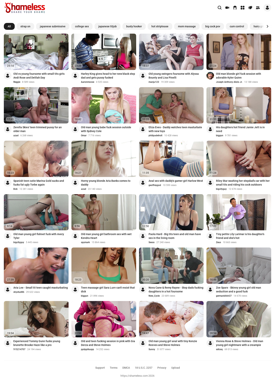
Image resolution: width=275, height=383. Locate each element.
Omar (84, 135)
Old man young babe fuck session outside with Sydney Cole (106, 129)
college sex (82, 26)
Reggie (16, 82)
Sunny (152, 349)
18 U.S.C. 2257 (143, 367)
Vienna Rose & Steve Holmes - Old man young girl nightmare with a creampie (239, 343)
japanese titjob (107, 26)
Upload (175, 367)
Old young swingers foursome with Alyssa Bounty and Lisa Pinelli (174, 75)
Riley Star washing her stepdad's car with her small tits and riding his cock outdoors (243, 182)
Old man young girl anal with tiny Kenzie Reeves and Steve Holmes (173, 343)
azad (16, 135)
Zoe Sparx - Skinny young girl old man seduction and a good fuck (238, 289)
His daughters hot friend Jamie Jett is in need (240, 129)
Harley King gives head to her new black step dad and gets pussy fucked (108, 75)
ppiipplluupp (87, 349)
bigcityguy (221, 189)
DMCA (126, 367)
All (9, 26)
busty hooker (134, 26)
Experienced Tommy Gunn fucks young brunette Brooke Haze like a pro (36, 343)
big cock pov (212, 26)
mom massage (187, 26)
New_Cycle (154, 296)
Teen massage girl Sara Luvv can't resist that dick (108, 289)
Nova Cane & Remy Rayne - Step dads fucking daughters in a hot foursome (176, 289)
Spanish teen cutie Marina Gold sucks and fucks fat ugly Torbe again (38, 182)
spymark (85, 242)
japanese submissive (53, 26)
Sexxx (151, 242)
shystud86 (18, 292)
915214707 (19, 349)
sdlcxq (219, 349)
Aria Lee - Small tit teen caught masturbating (40, 287)
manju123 (154, 82)
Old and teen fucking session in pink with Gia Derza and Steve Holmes (108, 343)
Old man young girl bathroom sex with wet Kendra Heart (106, 236)
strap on (25, 26)
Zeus (218, 242)
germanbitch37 (224, 296)
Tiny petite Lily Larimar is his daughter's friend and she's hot (240, 236)
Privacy (161, 367)
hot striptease (159, 26)
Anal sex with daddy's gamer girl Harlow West (176, 180)
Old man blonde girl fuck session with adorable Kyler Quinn (238, 75)
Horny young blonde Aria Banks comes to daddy (105, 182)
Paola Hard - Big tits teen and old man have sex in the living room (175, 236)
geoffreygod (155, 185)
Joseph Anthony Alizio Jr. (229, 82)
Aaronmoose (87, 82)
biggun (219, 135)
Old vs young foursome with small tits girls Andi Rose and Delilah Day (39, 75)
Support (100, 367)
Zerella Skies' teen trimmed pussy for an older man (37, 129)
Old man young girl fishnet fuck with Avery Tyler (38, 236)
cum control (237, 26)
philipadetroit (155, 135)
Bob (15, 189)
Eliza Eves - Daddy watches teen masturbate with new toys (175, 129)
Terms (113, 367)
